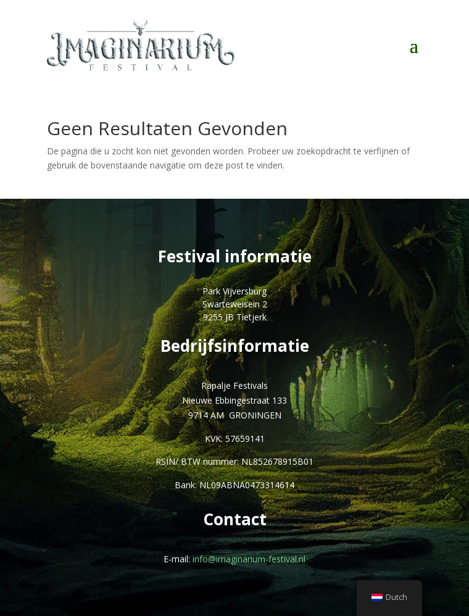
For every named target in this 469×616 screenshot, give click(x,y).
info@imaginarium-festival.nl (249, 559)
